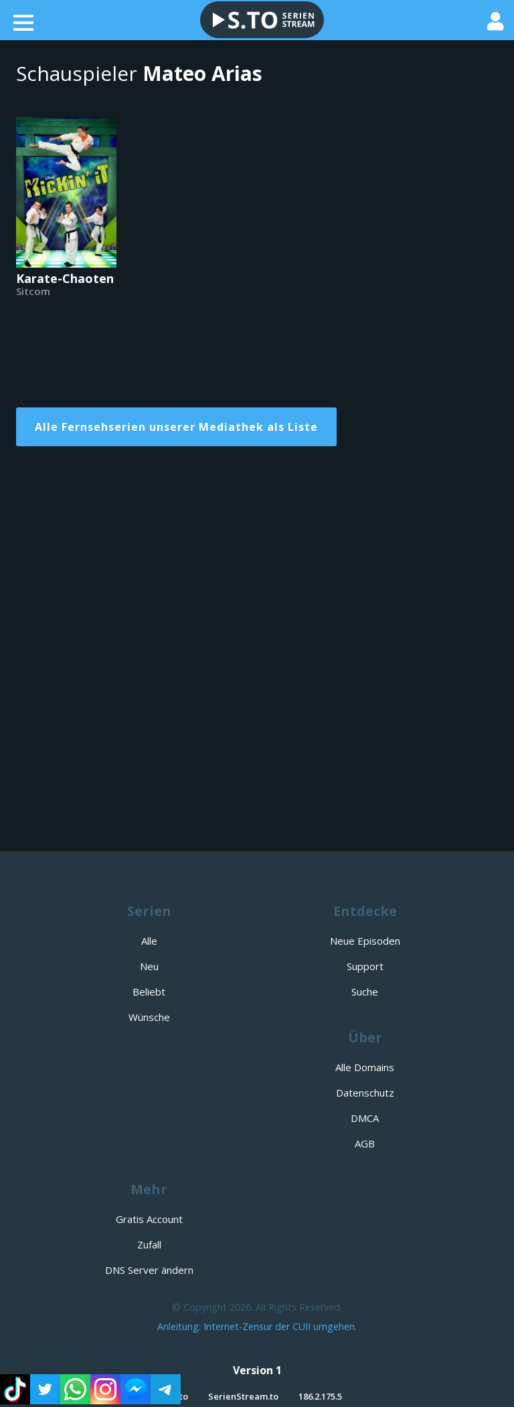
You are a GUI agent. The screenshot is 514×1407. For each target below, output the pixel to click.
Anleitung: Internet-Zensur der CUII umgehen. (257, 1326)
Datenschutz (365, 1092)
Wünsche (149, 1017)
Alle (149, 940)
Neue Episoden (365, 940)
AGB (365, 1143)
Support (365, 966)
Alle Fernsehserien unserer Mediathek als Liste (176, 426)
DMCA (365, 1118)
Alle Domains (364, 1067)
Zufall (149, 1244)
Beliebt (149, 991)
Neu (149, 966)
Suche (364, 991)
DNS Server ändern (149, 1270)
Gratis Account (149, 1219)
